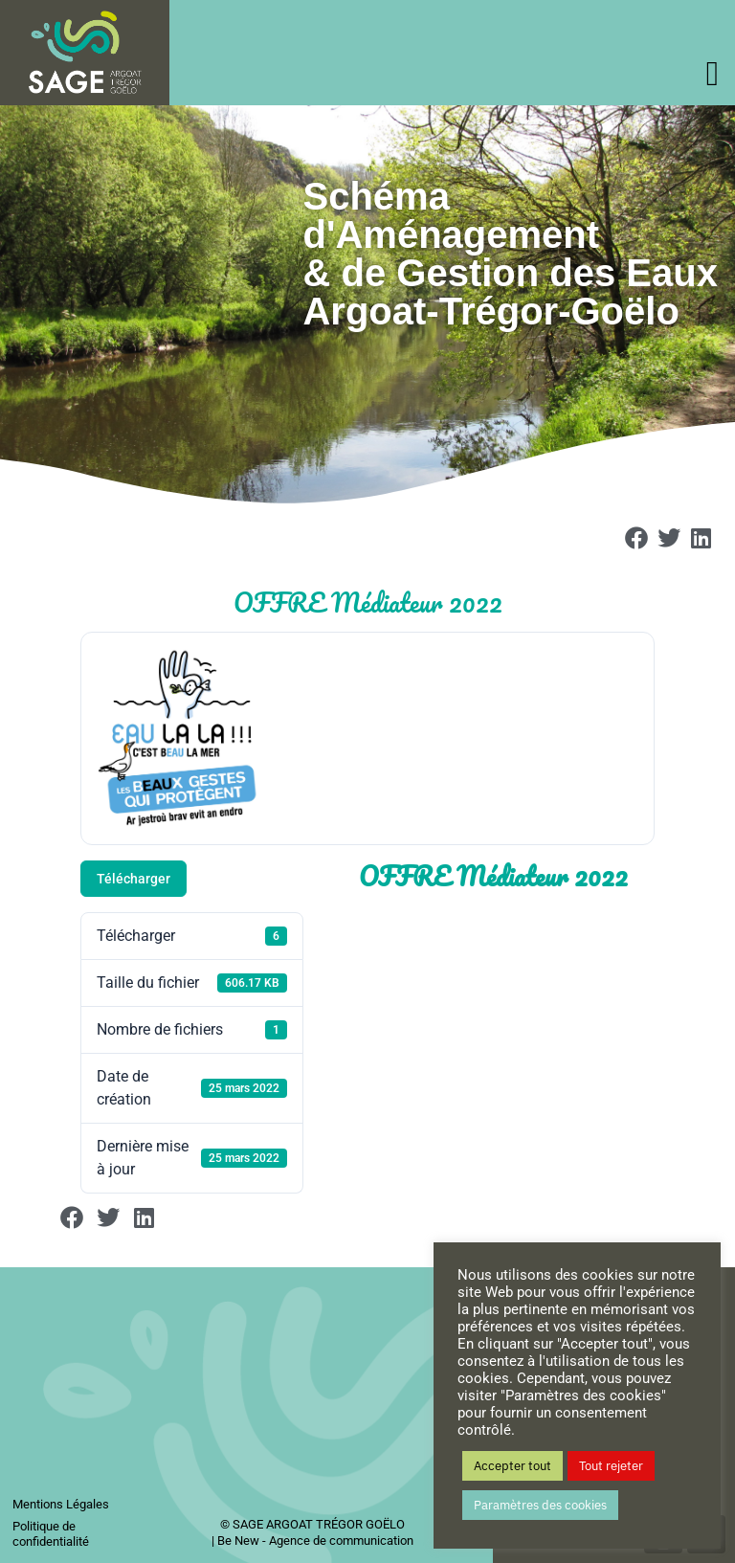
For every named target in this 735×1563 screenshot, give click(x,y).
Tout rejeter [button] (611, 1466)
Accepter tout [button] (512, 1466)
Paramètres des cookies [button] (540, 1505)
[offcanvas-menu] (712, 74)
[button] (637, 538)
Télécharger (133, 878)
